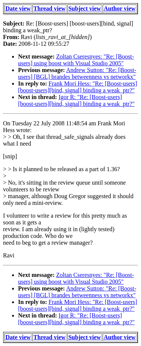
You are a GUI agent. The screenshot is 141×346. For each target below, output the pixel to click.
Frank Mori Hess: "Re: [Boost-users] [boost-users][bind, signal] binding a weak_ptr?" (77, 86)
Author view (120, 8)
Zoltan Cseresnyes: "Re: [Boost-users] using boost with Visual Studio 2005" (76, 59)
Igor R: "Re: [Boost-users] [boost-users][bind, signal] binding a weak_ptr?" (76, 100)
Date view (18, 8)
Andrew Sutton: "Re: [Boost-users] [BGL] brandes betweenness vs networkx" (77, 73)
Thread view (49, 8)
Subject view (84, 8)
